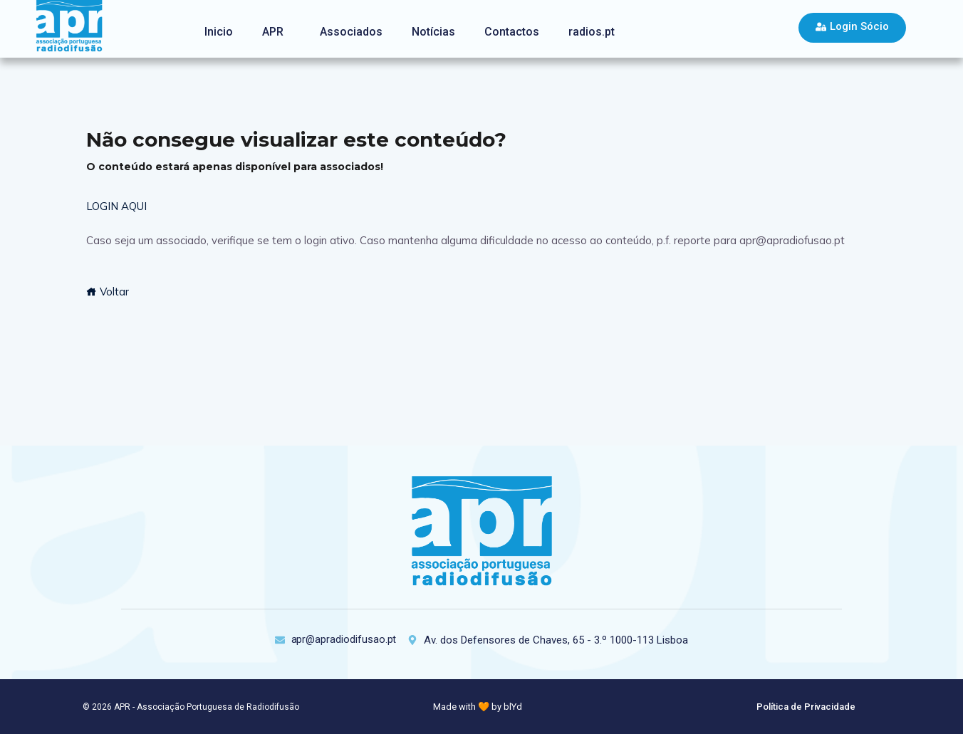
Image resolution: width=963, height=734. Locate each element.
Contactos (511, 31)
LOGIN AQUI (116, 206)
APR (272, 31)
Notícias (433, 31)
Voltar (107, 291)
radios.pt (591, 31)
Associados (351, 31)
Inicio (218, 31)
